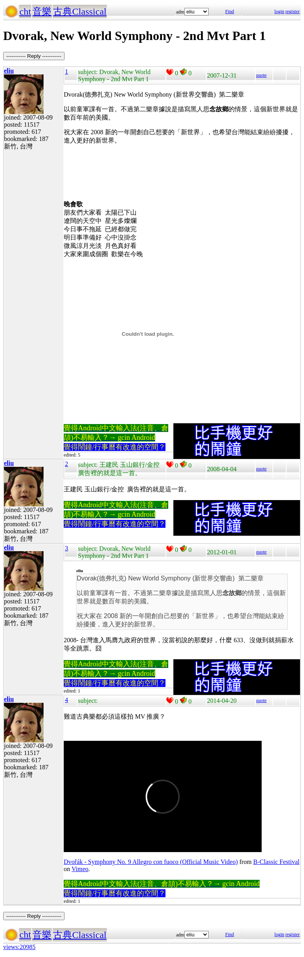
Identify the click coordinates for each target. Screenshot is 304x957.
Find (229, 11)
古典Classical (79, 11)
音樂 (41, 11)
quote (261, 75)
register (292, 11)
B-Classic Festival (276, 861)
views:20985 (19, 947)
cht (25, 11)
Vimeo (80, 869)
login (279, 11)
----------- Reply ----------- (33, 56)
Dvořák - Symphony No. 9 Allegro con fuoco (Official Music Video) (151, 861)
